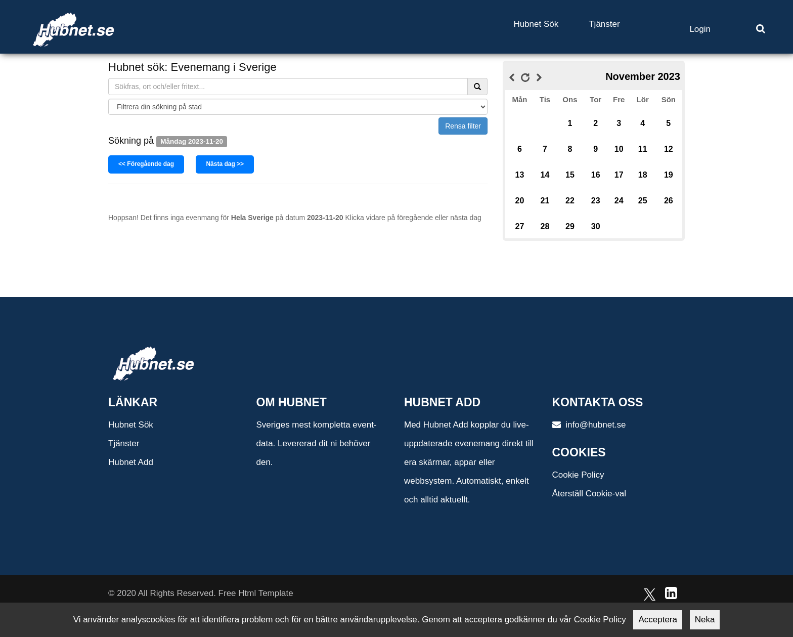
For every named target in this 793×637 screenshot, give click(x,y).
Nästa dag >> (225, 163)
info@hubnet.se (589, 425)
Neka (705, 619)
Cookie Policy (578, 475)
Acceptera (657, 619)
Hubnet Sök (535, 24)
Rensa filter (463, 126)
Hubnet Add (130, 462)
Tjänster (604, 24)
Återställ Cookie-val (589, 493)
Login (700, 29)
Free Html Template (255, 593)
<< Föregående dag (146, 163)
